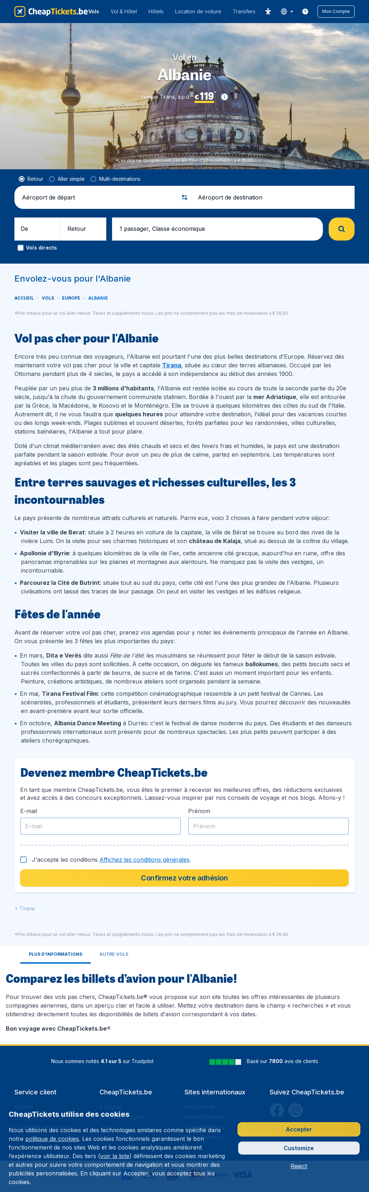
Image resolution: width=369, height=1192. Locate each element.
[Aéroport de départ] (96, 197)
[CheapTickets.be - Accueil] (51, 11)
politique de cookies (52, 1138)
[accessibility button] (268, 11)
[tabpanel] (184, 862)
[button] (336, 11)
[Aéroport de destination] (272, 197)
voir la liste (114, 1156)
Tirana (171, 365)
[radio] (31, 179)
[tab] (55, 816)
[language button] (286, 11)
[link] (305, 11)
